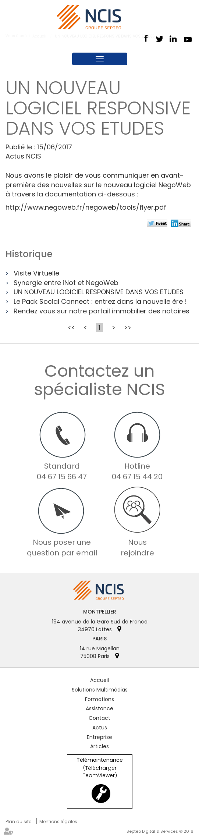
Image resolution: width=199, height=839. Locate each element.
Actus (99, 727)
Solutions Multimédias (100, 689)
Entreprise (99, 737)
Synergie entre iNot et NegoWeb (66, 282)
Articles (99, 746)
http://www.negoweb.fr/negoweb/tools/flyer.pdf (86, 207)
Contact (99, 718)
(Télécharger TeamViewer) (100, 771)
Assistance (99, 708)
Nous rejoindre (137, 547)
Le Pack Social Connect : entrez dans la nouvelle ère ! (100, 301)
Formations (99, 699)
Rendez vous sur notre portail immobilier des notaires (101, 311)
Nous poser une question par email (62, 547)
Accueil (99, 680)
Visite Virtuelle (36, 273)
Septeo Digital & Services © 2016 (160, 831)
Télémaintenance (100, 760)
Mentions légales (58, 821)
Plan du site (18, 821)
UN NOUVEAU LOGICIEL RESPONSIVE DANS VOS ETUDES (99, 291)
